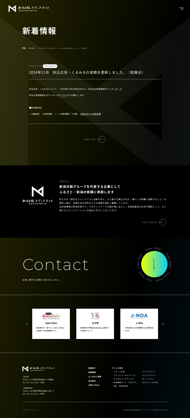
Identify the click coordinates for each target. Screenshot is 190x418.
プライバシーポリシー (31, 410)
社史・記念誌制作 (121, 386)
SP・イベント (148, 379)
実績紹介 (92, 368)
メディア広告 (119, 371)
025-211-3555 (32, 382)
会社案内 (92, 381)
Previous (27, 324)
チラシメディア (148, 371)
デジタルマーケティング (124, 379)
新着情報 (92, 372)
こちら (64, 95)
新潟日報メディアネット (29, 8)
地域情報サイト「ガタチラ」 (126, 382)
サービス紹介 (117, 368)
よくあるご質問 (94, 376)
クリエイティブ (148, 375)
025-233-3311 (32, 394)
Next (163, 324)
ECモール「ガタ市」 (150, 382)
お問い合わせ (93, 385)
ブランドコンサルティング (125, 375)
